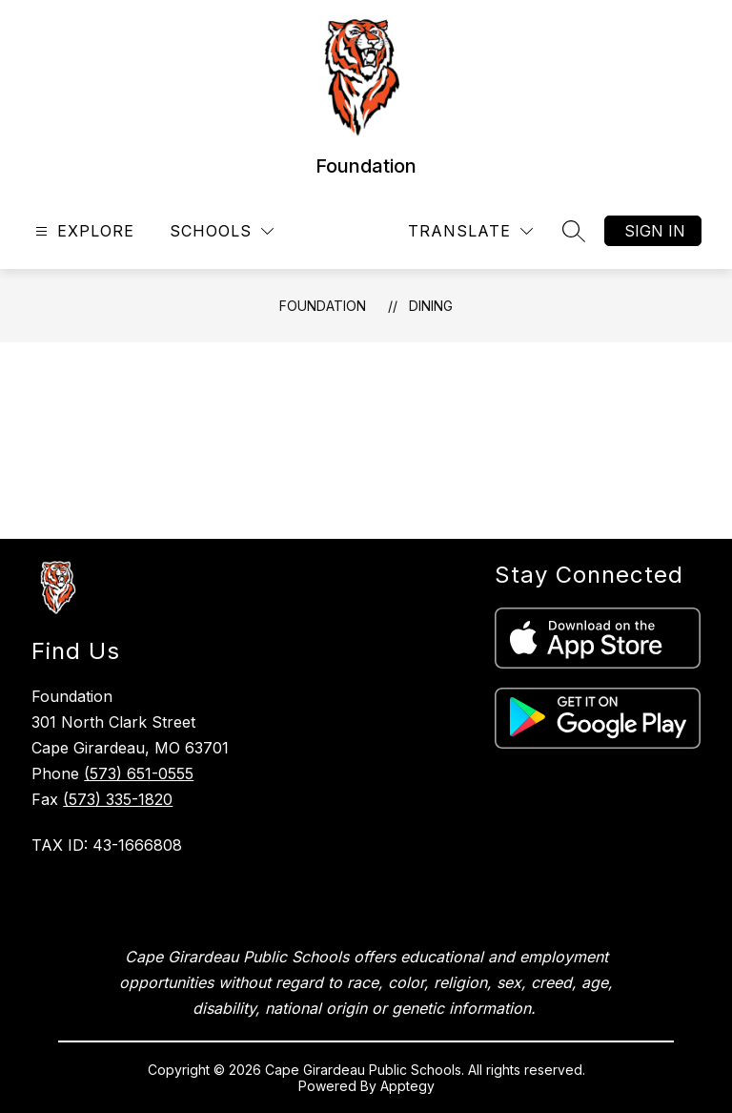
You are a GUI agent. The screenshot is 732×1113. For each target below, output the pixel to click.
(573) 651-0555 (138, 773)
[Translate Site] (470, 231)
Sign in (654, 230)
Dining (431, 306)
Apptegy (407, 1086)
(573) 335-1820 (118, 799)
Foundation (322, 306)
